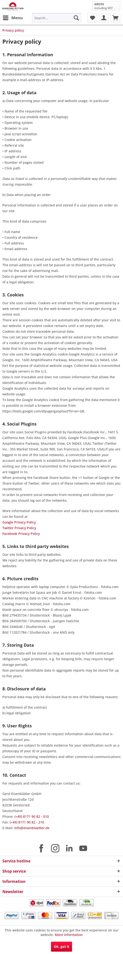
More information (69, 934)
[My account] (104, 18)
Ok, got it (61, 946)
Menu (13, 17)
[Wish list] (92, 18)
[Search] (76, 18)
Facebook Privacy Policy (21, 533)
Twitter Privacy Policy (19, 528)
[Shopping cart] (115, 18)
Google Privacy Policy (19, 522)
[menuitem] (12, 18)
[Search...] (56, 18)
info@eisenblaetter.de (32, 828)
